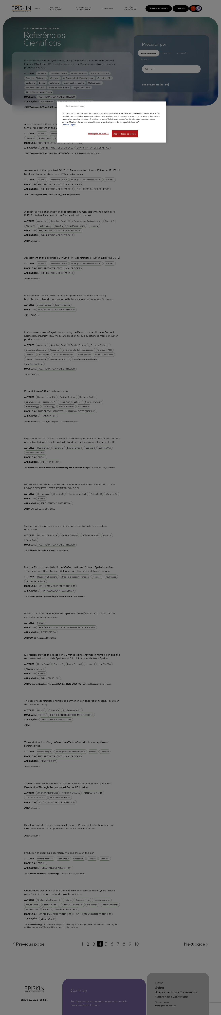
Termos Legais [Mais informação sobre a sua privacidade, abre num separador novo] (69, 124)
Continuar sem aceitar (75, 106)
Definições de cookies (98, 133)
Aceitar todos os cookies (125, 133)
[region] (111, 122)
